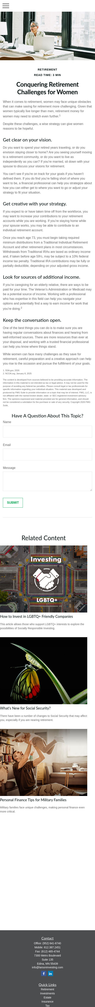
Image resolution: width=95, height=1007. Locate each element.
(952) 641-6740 (51, 943)
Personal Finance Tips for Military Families (33, 800)
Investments (47, 993)
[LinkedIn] (50, 973)
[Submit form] (13, 503)
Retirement (47, 989)
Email (7, 445)
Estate (47, 997)
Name (7, 422)
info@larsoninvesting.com (47, 967)
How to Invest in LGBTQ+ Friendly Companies (36, 616)
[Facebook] (43, 973)
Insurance (47, 1001)
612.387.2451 (52, 947)
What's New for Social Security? (25, 708)
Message (9, 467)
